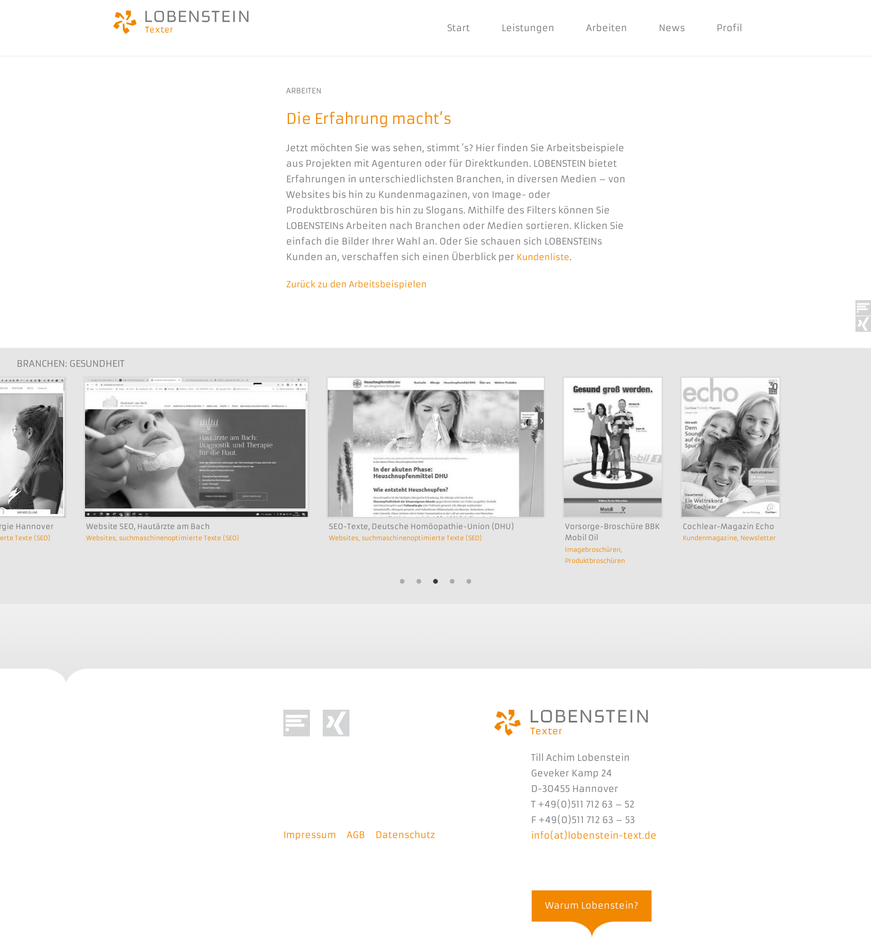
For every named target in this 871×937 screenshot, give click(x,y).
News (661, 27)
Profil (718, 27)
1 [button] (402, 580)
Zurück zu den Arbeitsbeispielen (361, 283)
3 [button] (435, 580)
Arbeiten (595, 27)
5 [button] (468, 580)
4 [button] (452, 580)
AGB (356, 833)
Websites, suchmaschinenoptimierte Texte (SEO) (171, 536)
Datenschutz (405, 833)
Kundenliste (545, 256)
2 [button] (418, 580)
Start (447, 27)
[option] (196, 486)
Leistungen (516, 27)
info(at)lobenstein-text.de (594, 834)
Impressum (309, 833)
